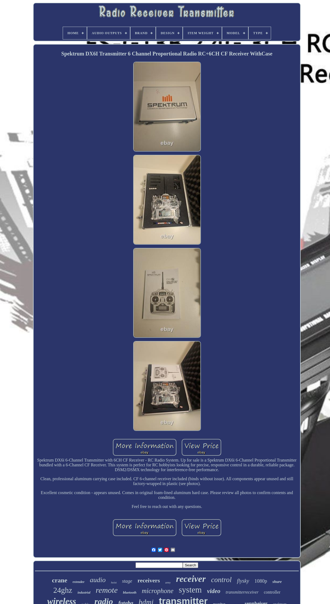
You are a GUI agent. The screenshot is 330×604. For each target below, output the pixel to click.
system (190, 589)
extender (79, 582)
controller (272, 592)
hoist (114, 582)
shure (277, 581)
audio (98, 580)
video (213, 591)
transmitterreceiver (242, 592)
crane (59, 580)
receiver (191, 579)
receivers (148, 580)
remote (107, 590)
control (221, 580)
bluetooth (130, 592)
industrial (84, 592)
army (168, 582)
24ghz (62, 590)
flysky (243, 581)
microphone (158, 590)
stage (127, 581)
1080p (261, 581)
